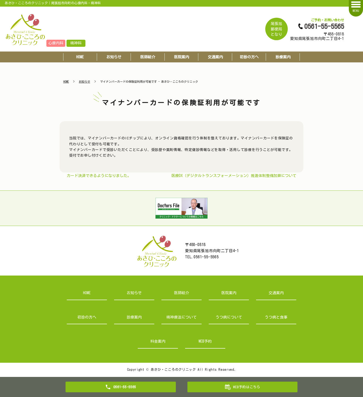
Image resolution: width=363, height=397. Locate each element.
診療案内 (283, 57)
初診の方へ (249, 57)
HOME (80, 57)
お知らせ (113, 57)
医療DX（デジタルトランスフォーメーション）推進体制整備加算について (233, 175)
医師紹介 (147, 57)
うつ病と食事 (276, 317)
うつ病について (229, 317)
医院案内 (181, 57)
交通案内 (215, 57)
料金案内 (157, 341)
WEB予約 (205, 341)
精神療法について (181, 317)
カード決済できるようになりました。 (99, 175)
